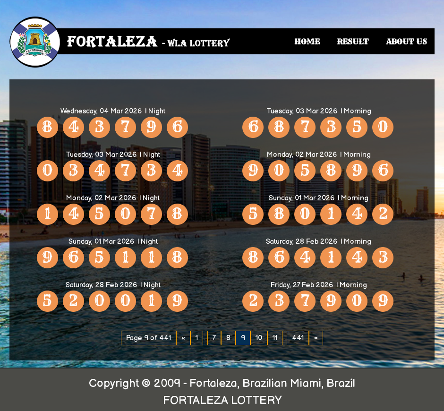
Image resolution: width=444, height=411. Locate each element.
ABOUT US (406, 41)
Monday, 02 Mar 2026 (302, 154)
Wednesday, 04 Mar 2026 (101, 111)
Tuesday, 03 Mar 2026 (301, 111)
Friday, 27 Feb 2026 (302, 285)
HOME (307, 41)
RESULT (353, 41)
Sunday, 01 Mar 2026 (301, 198)
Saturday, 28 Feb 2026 (301, 241)
